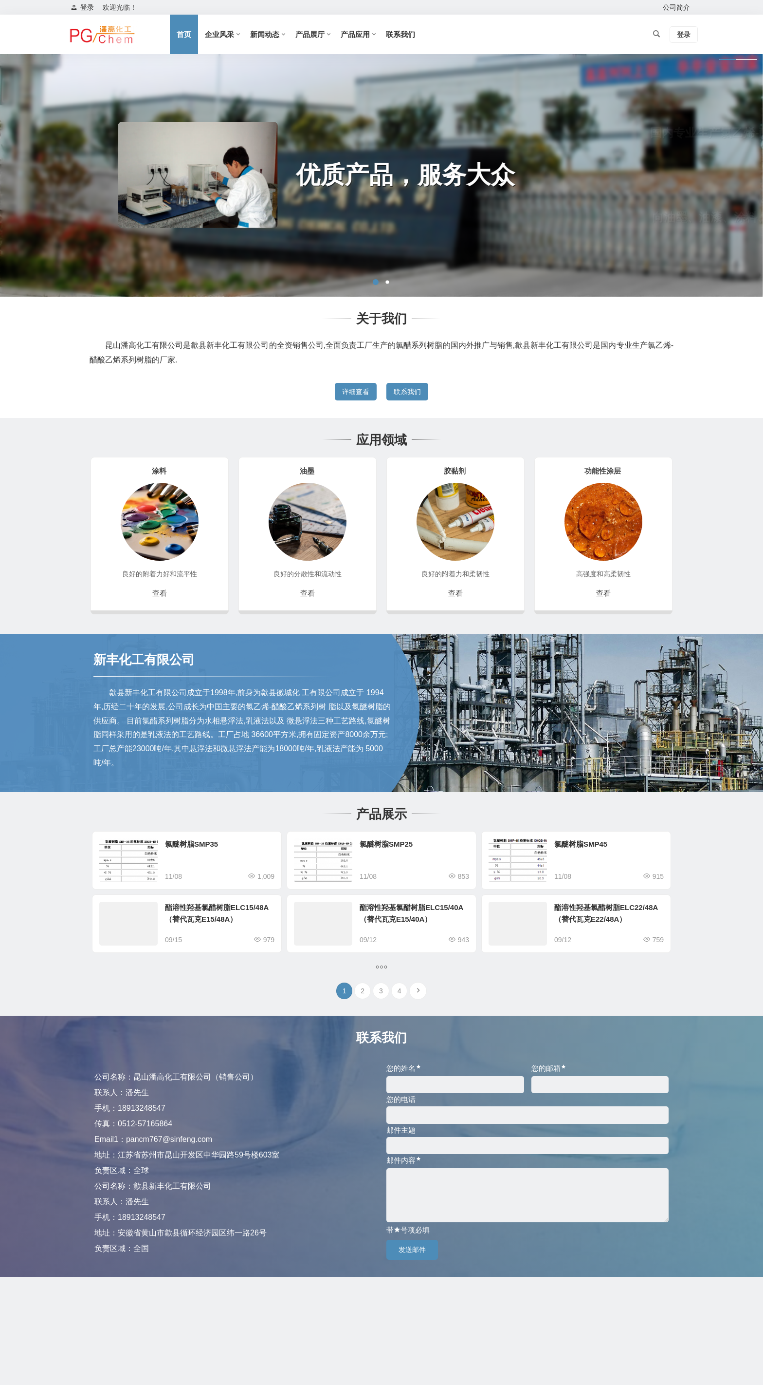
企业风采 (219, 34)
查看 (159, 593)
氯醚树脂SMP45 (580, 844)
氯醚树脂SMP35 (191, 844)
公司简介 (676, 7)
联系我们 (400, 34)
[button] (376, 282)
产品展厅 (310, 34)
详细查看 (355, 392)
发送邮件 (412, 1249)
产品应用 (355, 34)
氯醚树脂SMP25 (386, 844)
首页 (184, 34)
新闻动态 (264, 34)
